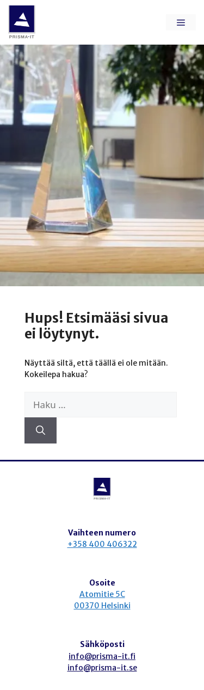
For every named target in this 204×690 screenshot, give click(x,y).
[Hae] (40, 430)
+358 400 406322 (102, 544)
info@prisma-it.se (102, 668)
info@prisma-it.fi (102, 656)
